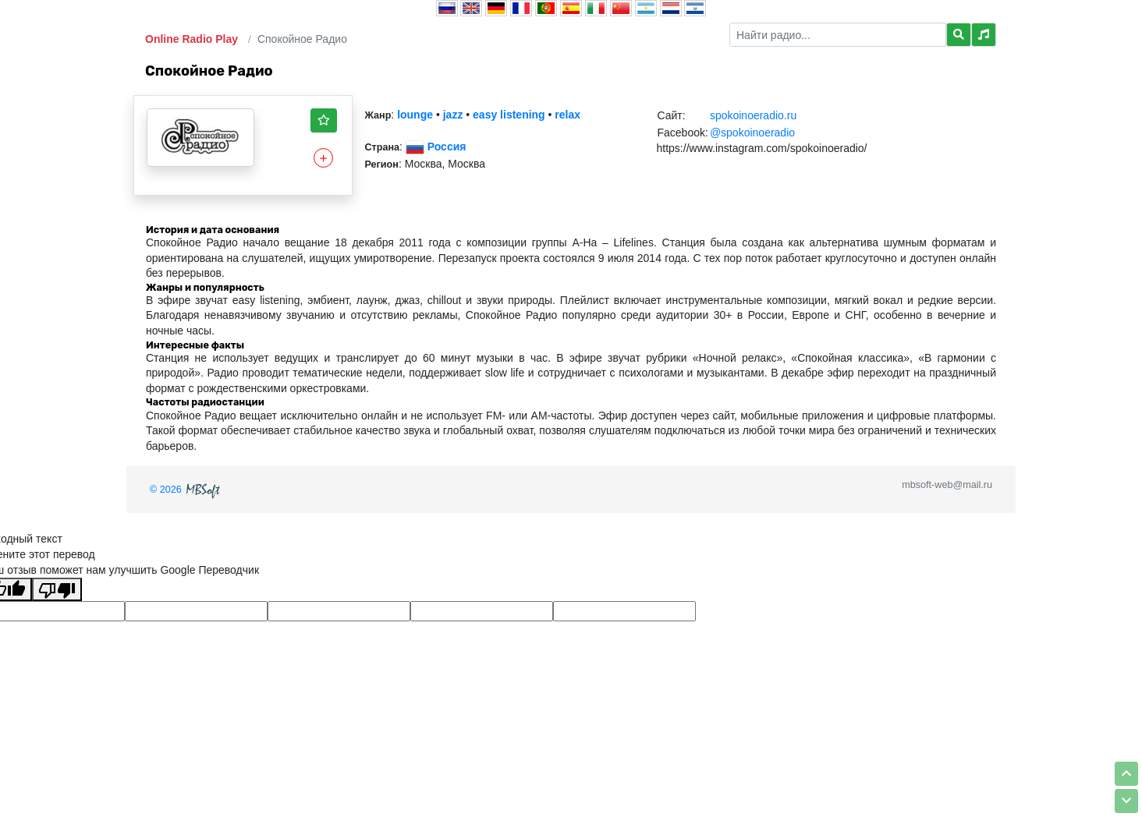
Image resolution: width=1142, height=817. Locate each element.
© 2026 (186, 489)
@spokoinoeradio (752, 132)
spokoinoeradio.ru (753, 115)
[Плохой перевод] (57, 589)
